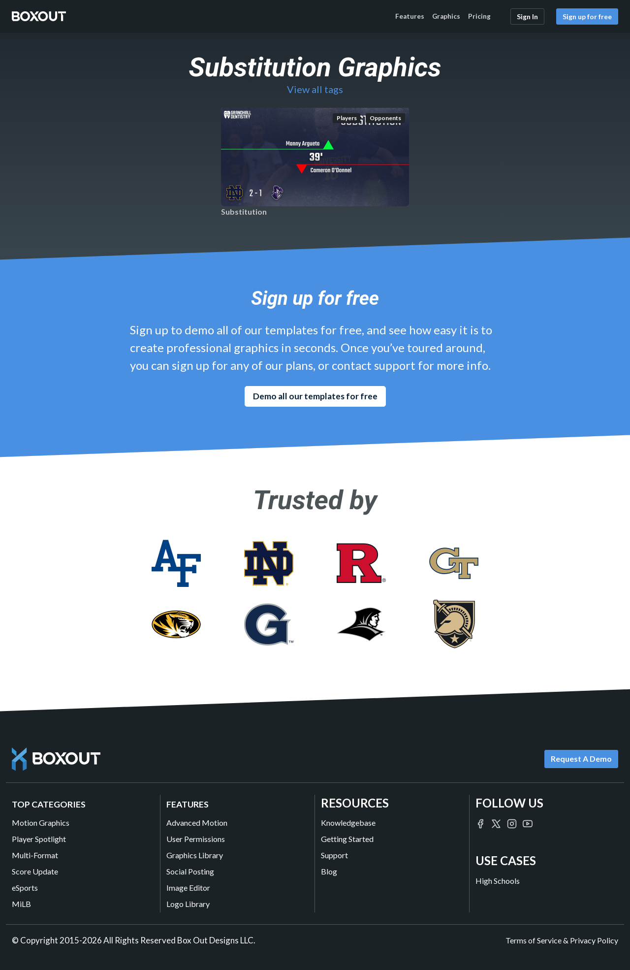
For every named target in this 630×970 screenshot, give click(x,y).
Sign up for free (587, 16)
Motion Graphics (40, 822)
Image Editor (188, 887)
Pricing (479, 16)
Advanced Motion (196, 822)
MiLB (21, 903)
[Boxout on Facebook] (480, 822)
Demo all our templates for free (315, 396)
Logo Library (188, 903)
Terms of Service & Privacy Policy (561, 940)
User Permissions (195, 838)
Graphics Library (194, 855)
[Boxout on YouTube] (528, 822)
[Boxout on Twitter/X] (496, 822)
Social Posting (190, 871)
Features (409, 16)
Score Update (35, 871)
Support (334, 855)
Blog (329, 871)
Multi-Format (35, 855)
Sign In (527, 16)
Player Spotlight (39, 838)
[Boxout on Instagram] (512, 822)
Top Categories (49, 804)
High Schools (497, 880)
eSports (25, 887)
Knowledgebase (348, 822)
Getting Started (347, 838)
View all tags (315, 89)
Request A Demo (581, 758)
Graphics (446, 16)
